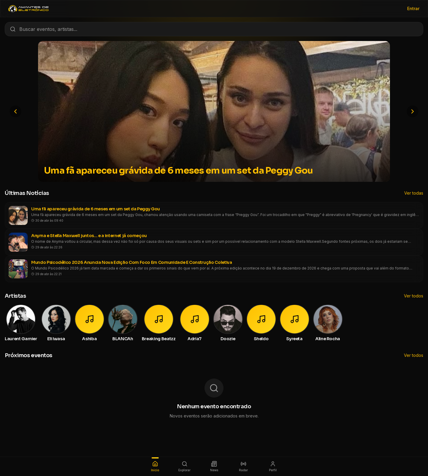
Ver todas (413, 193)
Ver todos (413, 295)
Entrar (413, 8)
